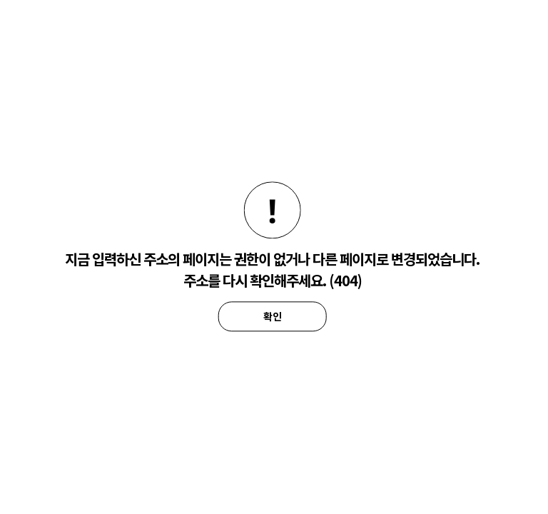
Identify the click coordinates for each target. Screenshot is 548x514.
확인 (272, 316)
